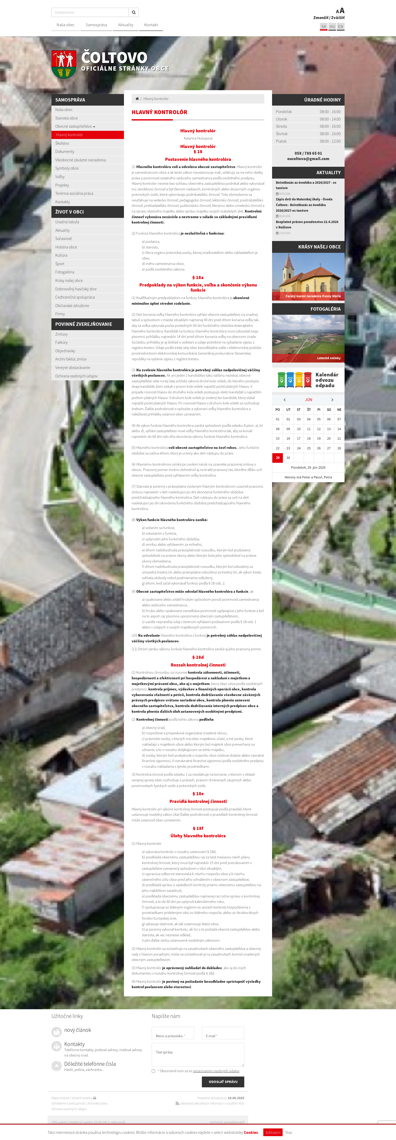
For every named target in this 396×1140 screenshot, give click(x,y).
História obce (66, 246)
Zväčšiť (338, 17)
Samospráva (96, 24)
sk (323, 26)
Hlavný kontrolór (69, 134)
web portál (118, 1122)
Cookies (251, 1132)
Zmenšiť (320, 17)
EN (340, 26)
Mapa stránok (60, 1098)
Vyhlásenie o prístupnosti (68, 1103)
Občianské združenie (72, 305)
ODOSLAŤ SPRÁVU (223, 1081)
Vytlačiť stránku (84, 1098)
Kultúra (61, 255)
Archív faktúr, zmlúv (71, 359)
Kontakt (151, 24)
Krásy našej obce (69, 280)
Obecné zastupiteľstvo (75, 126)
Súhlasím (273, 1132)
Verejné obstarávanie (72, 367)
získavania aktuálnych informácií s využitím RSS (210, 1103)
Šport (59, 263)
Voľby (60, 176)
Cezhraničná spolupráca (75, 297)
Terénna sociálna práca (74, 193)
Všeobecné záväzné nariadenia (80, 159)
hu (332, 26)
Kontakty (62, 201)
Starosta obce (66, 118)
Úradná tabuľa (67, 221)
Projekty (62, 185)
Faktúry (61, 342)
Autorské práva (97, 1103)
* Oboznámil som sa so (195, 1071)
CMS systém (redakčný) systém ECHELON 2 (80, 1122)
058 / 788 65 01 (308, 153)
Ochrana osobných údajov (76, 375)
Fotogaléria (64, 271)
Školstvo (62, 143)
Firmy (60, 313)
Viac (288, 1132)
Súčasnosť (63, 238)
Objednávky (65, 350)
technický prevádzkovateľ (227, 1122)
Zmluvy (61, 334)
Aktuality (125, 24)
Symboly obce (67, 168)
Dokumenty (64, 151)
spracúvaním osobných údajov (216, 1071)
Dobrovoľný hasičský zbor (76, 288)
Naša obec (66, 24)
